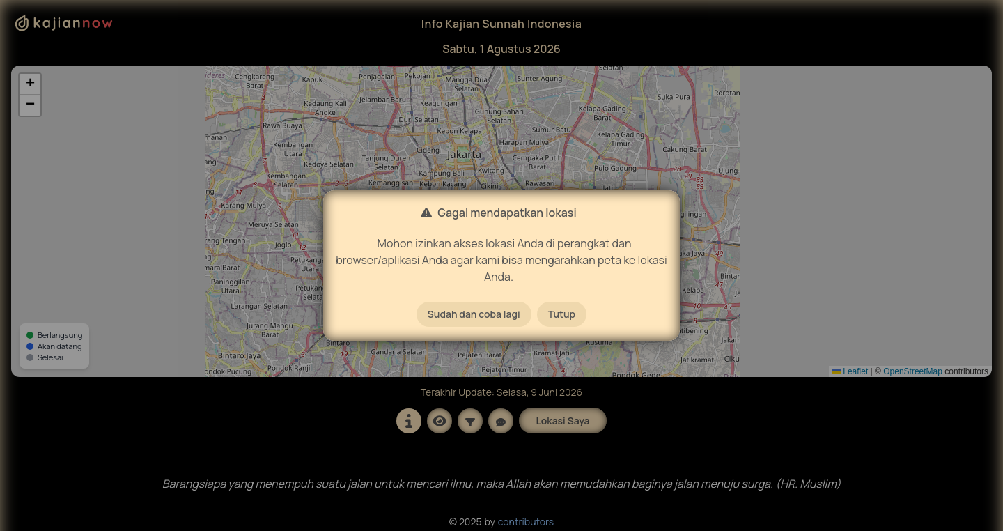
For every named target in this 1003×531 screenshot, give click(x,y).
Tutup (561, 314)
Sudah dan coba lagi (474, 314)
